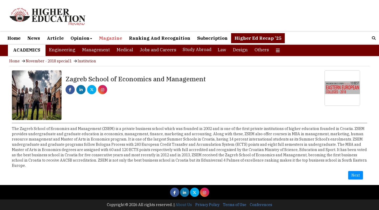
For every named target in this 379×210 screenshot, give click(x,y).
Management (96, 50)
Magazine (110, 38)
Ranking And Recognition (159, 38)
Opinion (81, 38)
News (33, 38)
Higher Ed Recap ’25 (258, 38)
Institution (87, 61)
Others (262, 50)
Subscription (212, 38)
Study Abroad (197, 49)
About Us (184, 204)
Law (222, 50)
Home (14, 38)
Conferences (261, 204)
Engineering (62, 50)
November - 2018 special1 (49, 61)
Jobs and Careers (158, 50)
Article (55, 38)
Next (355, 175)
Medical (125, 50)
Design (240, 50)
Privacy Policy (207, 204)
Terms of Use (234, 204)
